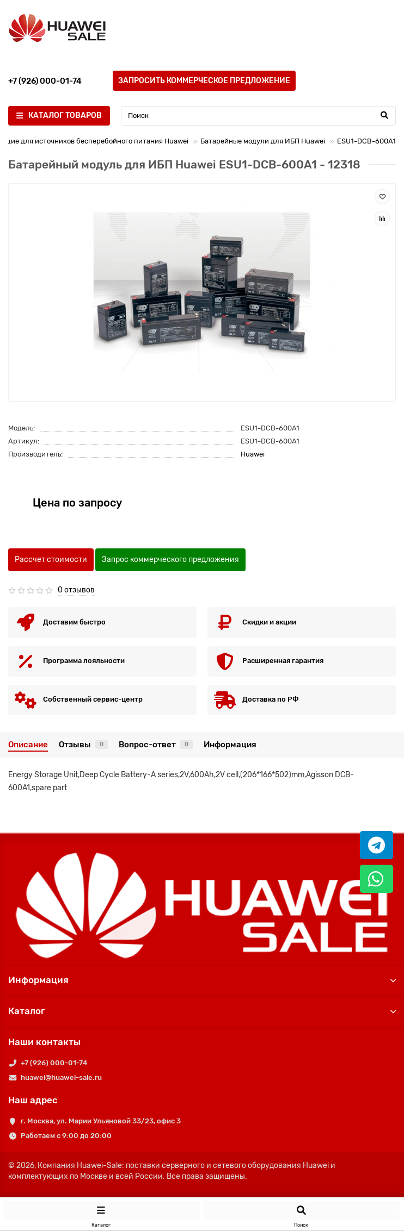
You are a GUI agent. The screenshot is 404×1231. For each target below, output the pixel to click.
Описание (28, 744)
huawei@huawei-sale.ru (61, 1077)
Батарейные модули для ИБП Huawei (262, 141)
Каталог (202, 1010)
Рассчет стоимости (51, 559)
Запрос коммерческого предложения (170, 559)
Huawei (253, 454)
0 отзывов (76, 590)
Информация (230, 744)
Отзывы (83, 744)
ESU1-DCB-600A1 (366, 141)
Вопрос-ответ (156, 744)
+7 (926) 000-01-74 (54, 1063)
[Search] (258, 116)
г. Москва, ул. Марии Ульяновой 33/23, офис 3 (101, 1121)
